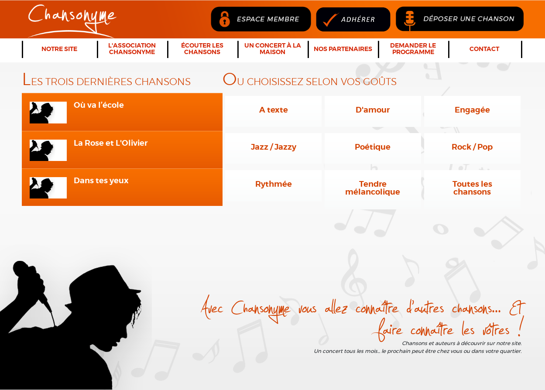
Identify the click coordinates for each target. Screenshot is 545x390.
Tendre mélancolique (372, 188)
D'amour (373, 110)
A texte (273, 110)
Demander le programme (413, 49)
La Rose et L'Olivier (110, 143)
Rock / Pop (472, 147)
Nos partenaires (343, 49)
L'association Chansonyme (132, 49)
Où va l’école (99, 105)
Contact (484, 49)
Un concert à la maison (272, 49)
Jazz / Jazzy (273, 147)
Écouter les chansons (202, 49)
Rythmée (273, 184)
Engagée (472, 110)
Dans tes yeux (101, 181)
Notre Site (59, 49)
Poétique (373, 147)
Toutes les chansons (472, 188)
